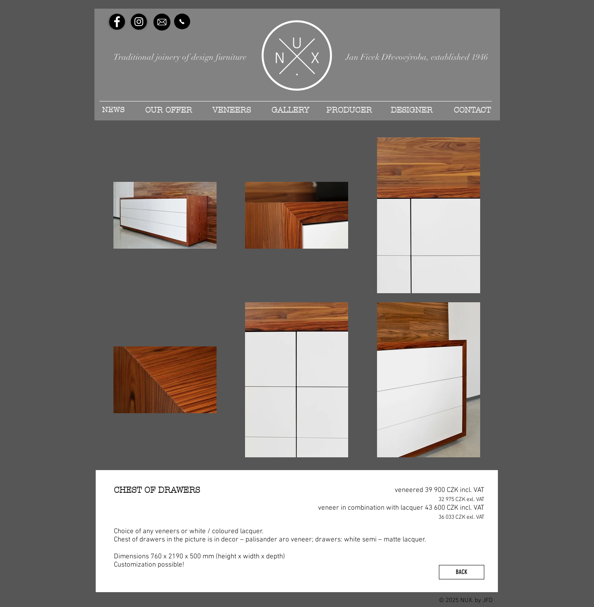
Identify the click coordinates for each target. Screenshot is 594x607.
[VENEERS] (231, 110)
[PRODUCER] (349, 110)
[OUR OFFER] (168, 110)
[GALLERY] (290, 110)
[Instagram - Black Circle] (139, 22)
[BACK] (461, 572)
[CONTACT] (472, 110)
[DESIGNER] (411, 110)
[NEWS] (113, 110)
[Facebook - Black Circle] (117, 22)
